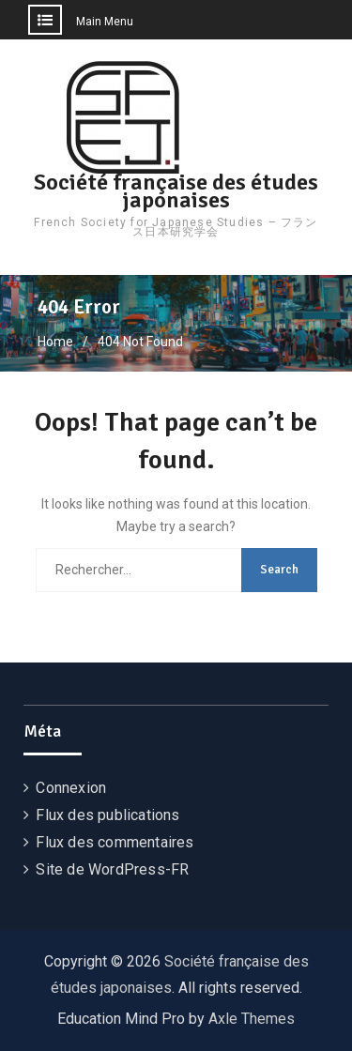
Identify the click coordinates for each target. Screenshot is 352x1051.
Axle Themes (251, 1019)
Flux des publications (107, 815)
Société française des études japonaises (176, 191)
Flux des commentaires (114, 842)
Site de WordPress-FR (112, 869)
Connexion (71, 788)
